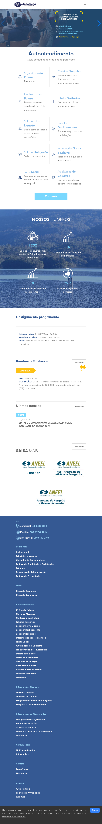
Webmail (20, 796)
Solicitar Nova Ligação (28, 626)
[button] (99, 23)
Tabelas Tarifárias (25, 622)
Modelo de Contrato (26, 727)
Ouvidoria (21, 735)
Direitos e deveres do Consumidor (34, 731)
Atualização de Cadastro (29, 645)
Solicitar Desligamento (28, 630)
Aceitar (95, 810)
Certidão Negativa (26, 614)
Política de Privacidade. (13, 816)
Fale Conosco (23, 769)
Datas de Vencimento (27, 657)
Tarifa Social (22, 641)
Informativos (22, 754)
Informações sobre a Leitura (31, 637)
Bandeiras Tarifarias (26, 723)
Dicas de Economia (26, 591)
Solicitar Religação (26, 634)
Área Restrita (23, 789)
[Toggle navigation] (85, 4)
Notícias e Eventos (25, 750)
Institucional (22, 552)
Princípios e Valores (26, 556)
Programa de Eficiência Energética (34, 700)
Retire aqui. (30, 81)
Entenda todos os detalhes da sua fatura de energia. (35, 106)
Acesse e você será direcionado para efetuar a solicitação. (68, 79)
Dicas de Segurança (26, 595)
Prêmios (20, 568)
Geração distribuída (26, 696)
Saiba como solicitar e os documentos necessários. (35, 133)
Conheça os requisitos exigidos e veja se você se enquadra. (36, 179)
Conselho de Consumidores (30, 560)
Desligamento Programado (30, 719)
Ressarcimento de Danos (29, 669)
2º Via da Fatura (25, 610)
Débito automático (26, 653)
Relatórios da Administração (31, 572)
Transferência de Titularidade (31, 649)
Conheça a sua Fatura (27, 618)
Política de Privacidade (28, 576)
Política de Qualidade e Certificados (35, 564)
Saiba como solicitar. (34, 156)
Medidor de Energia (26, 661)
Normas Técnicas (25, 692)
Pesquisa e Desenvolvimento (31, 704)
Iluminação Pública (26, 665)
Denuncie (21, 677)
